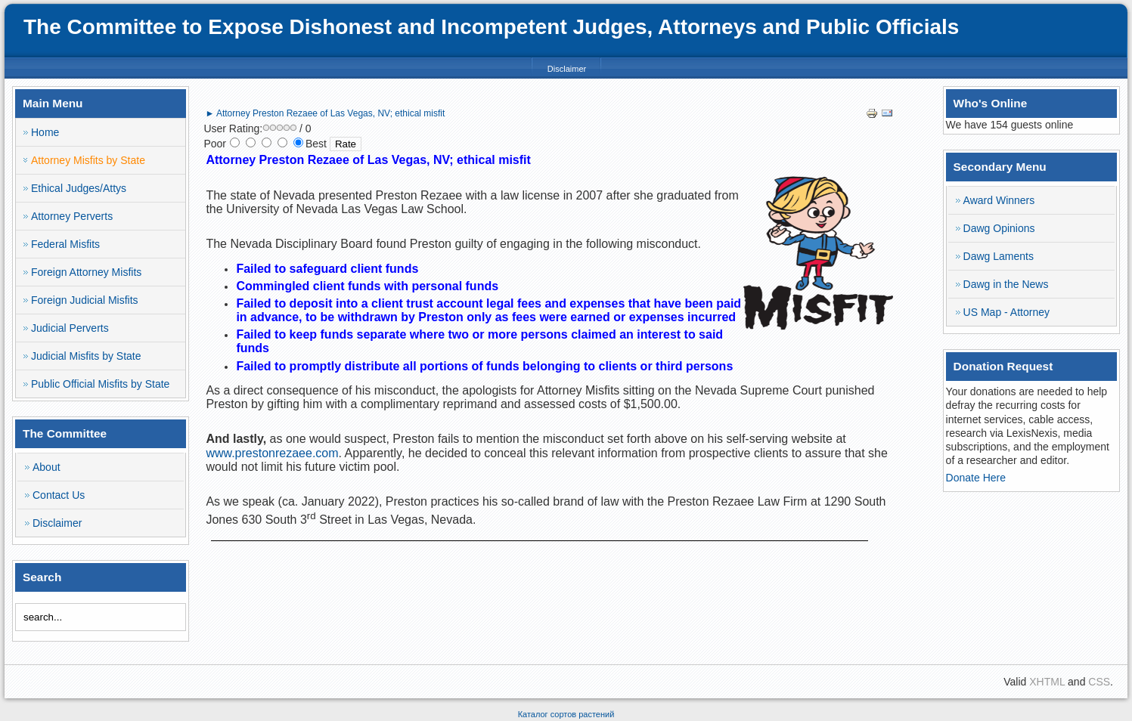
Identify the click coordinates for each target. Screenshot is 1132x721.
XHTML (1047, 682)
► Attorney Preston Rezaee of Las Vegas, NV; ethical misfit (325, 113)
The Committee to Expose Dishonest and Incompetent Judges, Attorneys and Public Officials (491, 27)
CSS (1099, 682)
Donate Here (976, 478)
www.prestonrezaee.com (272, 453)
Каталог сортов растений (566, 714)
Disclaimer (566, 68)
